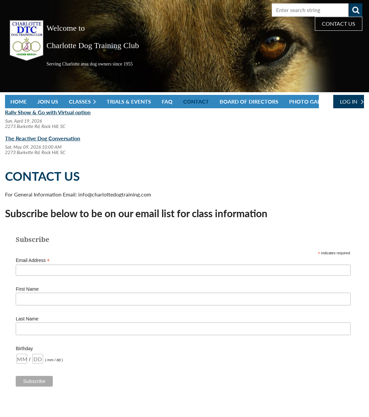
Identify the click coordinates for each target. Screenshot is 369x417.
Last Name (27, 318)
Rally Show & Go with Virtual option (48, 112)
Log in (348, 101)
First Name (27, 289)
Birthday (24, 348)
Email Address (33, 260)
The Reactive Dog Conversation (42, 138)
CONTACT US (338, 23)
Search (355, 10)
